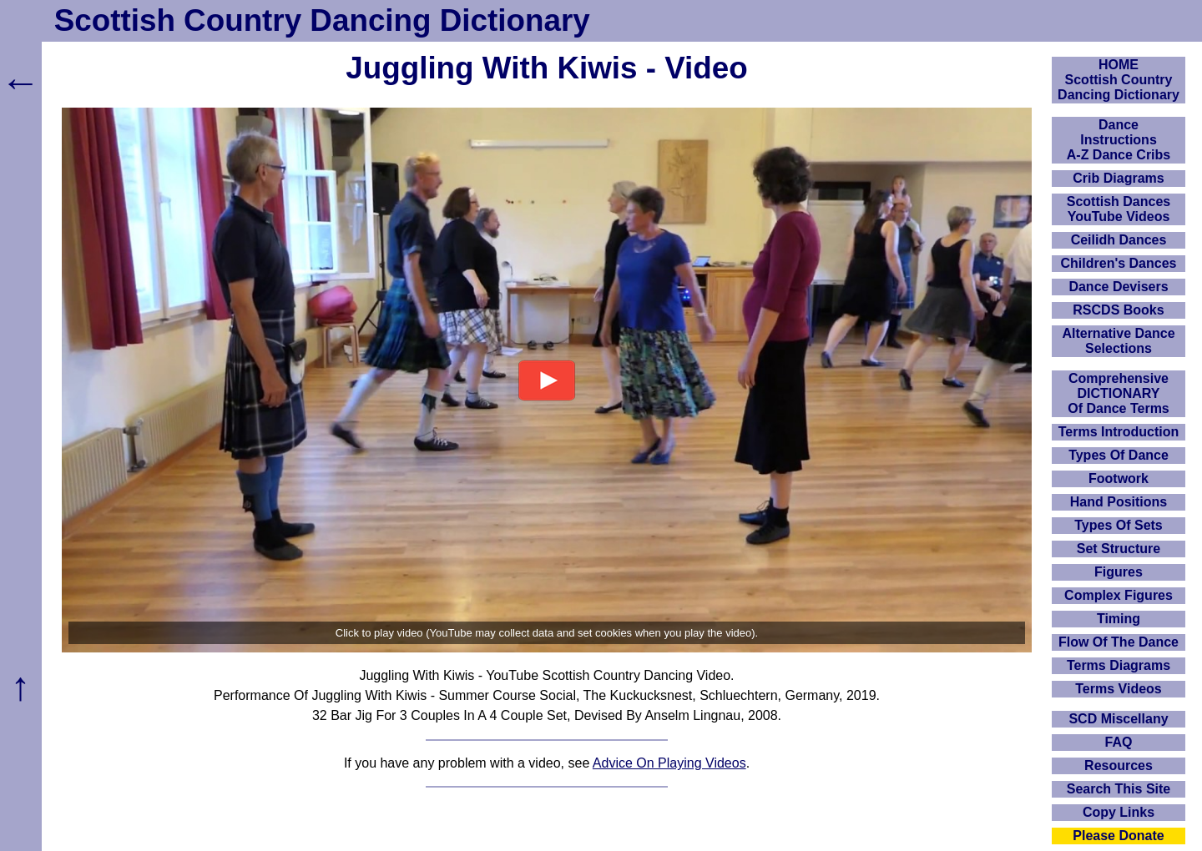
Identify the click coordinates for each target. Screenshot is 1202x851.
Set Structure (1118, 548)
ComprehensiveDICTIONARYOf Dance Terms (1118, 393)
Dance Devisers (1118, 286)
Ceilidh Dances (1119, 240)
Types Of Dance (1118, 455)
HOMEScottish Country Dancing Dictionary (1118, 80)
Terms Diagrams (1118, 665)
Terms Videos (1118, 689)
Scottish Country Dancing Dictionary (322, 20)
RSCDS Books (1118, 310)
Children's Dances (1119, 263)
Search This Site (1119, 789)
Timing (1118, 619)
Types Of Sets (1118, 525)
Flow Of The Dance (1118, 642)
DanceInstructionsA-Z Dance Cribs (1118, 140)
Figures (1118, 572)
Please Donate (1118, 835)
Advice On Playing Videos (669, 763)
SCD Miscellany (1118, 719)
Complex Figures (1118, 595)
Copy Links (1118, 812)
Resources (1118, 765)
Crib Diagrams (1118, 178)
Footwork (1118, 478)
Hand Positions (1118, 502)
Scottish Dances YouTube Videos (1118, 209)
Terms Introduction (1118, 432)
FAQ (1119, 742)
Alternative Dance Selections (1118, 340)
